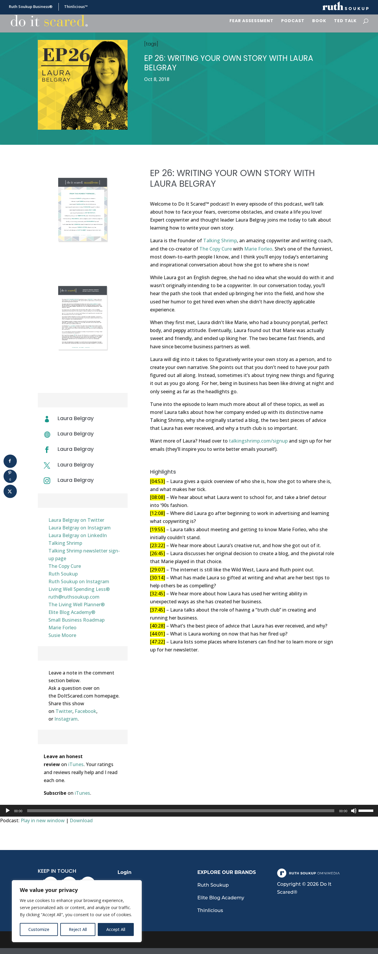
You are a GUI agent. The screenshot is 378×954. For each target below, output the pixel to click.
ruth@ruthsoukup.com (74, 597)
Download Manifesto (82, 263)
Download (81, 820)
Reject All (78, 929)
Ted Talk (345, 21)
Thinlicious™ (76, 7)
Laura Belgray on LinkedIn (77, 535)
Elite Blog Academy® (71, 612)
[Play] (8, 811)
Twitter (64, 711)
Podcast (292, 21)
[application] (189, 811)
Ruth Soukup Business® (31, 7)
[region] (77, 911)
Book (319, 21)
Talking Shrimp (65, 543)
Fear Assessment (251, 21)
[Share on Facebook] (10, 461)
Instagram (66, 719)
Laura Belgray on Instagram (79, 527)
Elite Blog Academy (220, 898)
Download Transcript (82, 372)
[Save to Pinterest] (10, 476)
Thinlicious (210, 910)
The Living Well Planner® (76, 604)
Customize (38, 929)
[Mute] (354, 811)
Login (124, 872)
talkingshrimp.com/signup (258, 441)
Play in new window (43, 820)
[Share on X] (10, 491)
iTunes (76, 764)
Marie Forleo (62, 627)
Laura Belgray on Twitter (76, 520)
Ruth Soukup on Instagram (78, 581)
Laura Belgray (76, 433)
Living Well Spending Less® (79, 589)
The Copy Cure (64, 566)
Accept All (115, 929)
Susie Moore (62, 635)
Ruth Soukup (63, 574)
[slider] (181, 810)
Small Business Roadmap (76, 620)
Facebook (85, 711)
